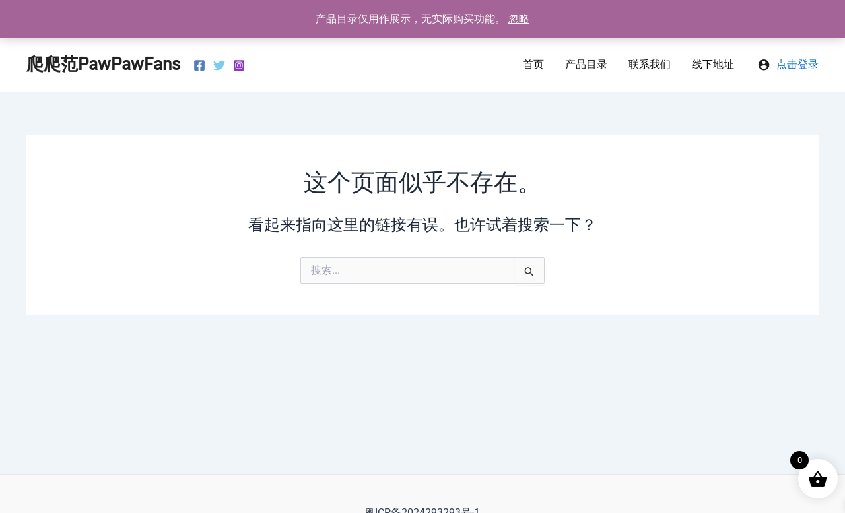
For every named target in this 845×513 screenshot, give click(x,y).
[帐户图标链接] (788, 64)
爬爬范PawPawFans (103, 64)
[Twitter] (219, 65)
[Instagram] (239, 65)
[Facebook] (199, 65)
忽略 (518, 19)
